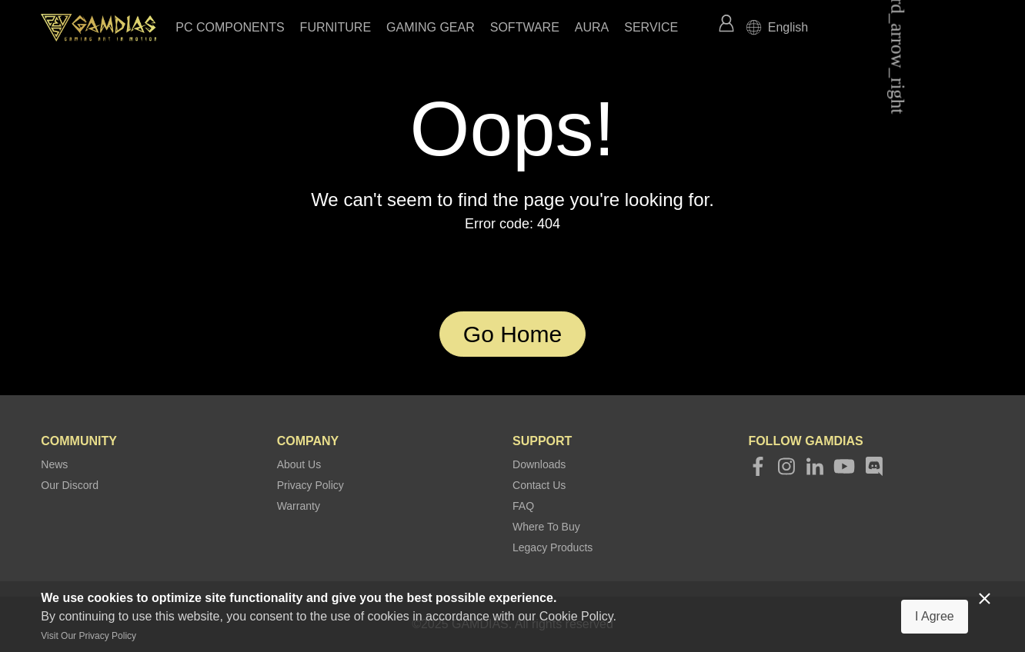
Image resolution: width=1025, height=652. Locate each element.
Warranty (298, 506)
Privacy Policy (310, 485)
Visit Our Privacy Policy (88, 635)
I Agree (934, 616)
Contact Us (539, 485)
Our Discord (69, 485)
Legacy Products (552, 547)
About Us (299, 464)
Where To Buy (546, 527)
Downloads (539, 464)
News (54, 464)
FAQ (523, 506)
